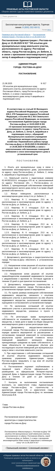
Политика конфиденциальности (27, 465)
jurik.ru (49, 29)
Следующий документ (39, 448)
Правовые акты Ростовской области (16, 35)
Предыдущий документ (16, 448)
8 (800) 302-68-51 (31, 27)
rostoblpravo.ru (27, 468)
